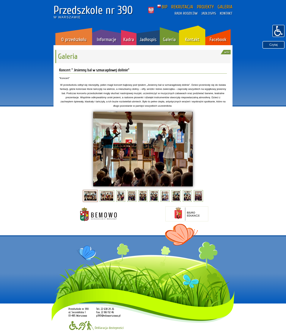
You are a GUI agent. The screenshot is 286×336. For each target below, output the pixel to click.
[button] (278, 30)
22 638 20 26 (107, 309)
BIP (162, 7)
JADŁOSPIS (208, 13)
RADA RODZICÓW (186, 13)
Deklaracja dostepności (96, 328)
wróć (227, 52)
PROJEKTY (205, 7)
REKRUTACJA (182, 7)
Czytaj (273, 44)
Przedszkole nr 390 (93, 10)
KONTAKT (226, 13)
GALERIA (225, 7)
